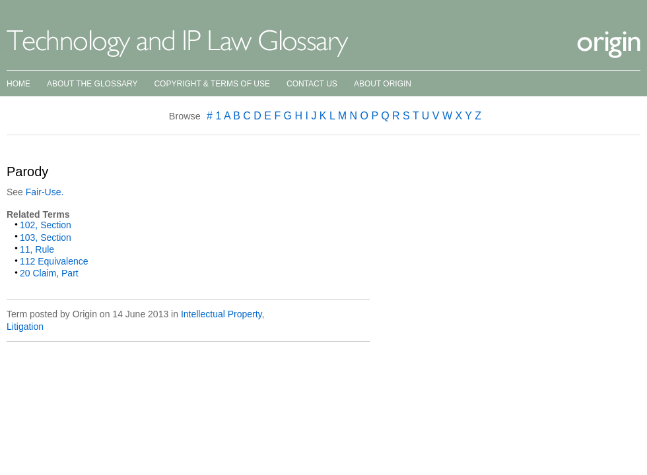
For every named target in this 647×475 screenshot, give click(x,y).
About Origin (382, 83)
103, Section (45, 237)
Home (18, 83)
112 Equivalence (54, 261)
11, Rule (37, 249)
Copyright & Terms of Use (212, 83)
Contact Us (312, 83)
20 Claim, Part (49, 273)
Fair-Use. (45, 192)
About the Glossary (92, 83)
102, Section (45, 225)
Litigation (25, 326)
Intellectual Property (221, 314)
